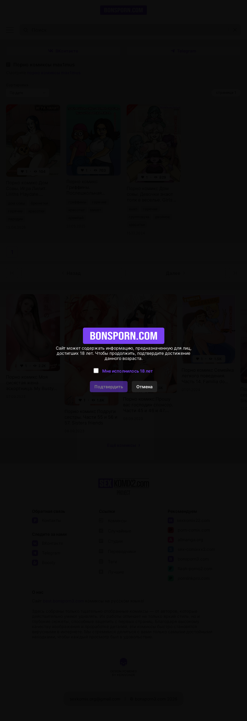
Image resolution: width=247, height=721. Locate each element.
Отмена (144, 386)
